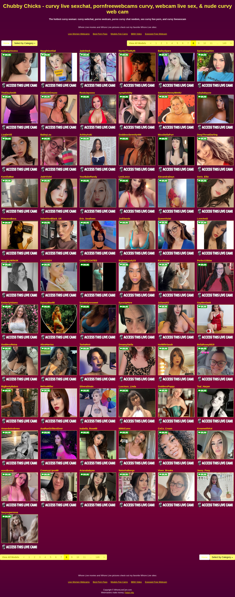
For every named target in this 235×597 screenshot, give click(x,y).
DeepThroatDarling (207, 134)
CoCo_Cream (165, 428)
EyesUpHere (125, 302)
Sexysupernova (9, 512)
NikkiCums (124, 428)
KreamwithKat (204, 428)
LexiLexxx (124, 176)
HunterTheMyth (127, 51)
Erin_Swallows (87, 218)
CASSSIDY (46, 260)
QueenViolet (164, 218)
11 (211, 43)
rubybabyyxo (204, 92)
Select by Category (24, 43)
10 (204, 43)
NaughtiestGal (48, 51)
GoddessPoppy (166, 386)
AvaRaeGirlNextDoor (51, 428)
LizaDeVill (6, 134)
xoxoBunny (7, 470)
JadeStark (85, 51)
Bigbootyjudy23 (127, 260)
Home (6, 43)
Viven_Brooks (165, 470)
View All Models (137, 43)
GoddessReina (9, 344)
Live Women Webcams (79, 34)
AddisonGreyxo (48, 92)
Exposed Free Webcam (156, 34)
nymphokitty (125, 92)
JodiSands (124, 218)
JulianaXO (163, 302)
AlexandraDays (166, 176)
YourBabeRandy (88, 176)
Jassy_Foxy (203, 470)
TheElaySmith (8, 92)
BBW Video (136, 34)
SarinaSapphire (205, 51)
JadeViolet (46, 176)
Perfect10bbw (204, 260)
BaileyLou (45, 134)
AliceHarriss (47, 344)
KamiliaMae (7, 176)
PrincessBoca (8, 218)
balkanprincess (9, 51)
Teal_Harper (203, 386)
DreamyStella (126, 344)
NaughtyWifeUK (10, 260)
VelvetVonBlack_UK (51, 218)
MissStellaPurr (166, 134)
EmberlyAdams (9, 302)
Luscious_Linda (127, 386)
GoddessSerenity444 (130, 134)
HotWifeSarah (165, 344)
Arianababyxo (87, 470)
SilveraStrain (86, 386)
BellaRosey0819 (205, 344)
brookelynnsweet (89, 302)
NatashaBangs (126, 470)
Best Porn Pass (100, 34)
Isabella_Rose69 (88, 428)
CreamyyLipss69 (49, 470)
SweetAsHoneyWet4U (169, 92)
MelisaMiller (46, 386)
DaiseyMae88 (47, 302)
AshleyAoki (86, 134)
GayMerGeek (204, 302)
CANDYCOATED (88, 260)
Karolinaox (164, 260)
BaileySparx (164, 51)
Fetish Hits (129, 592)
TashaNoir (85, 344)
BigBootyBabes (9, 386)
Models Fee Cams (119, 34)
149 (224, 43)
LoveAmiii (202, 218)
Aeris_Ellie (203, 176)
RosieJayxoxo (87, 92)
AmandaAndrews (10, 428)
